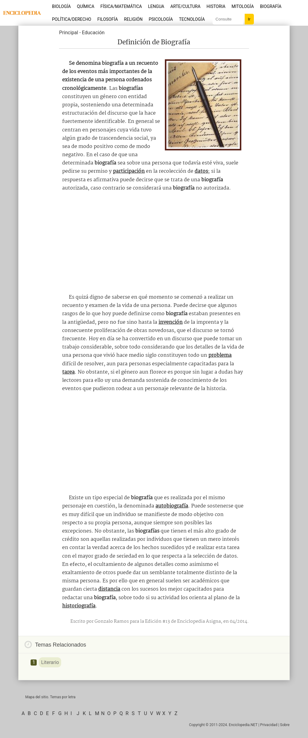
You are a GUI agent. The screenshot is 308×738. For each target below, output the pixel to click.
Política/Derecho (71, 19)
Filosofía (107, 19)
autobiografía (171, 506)
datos (201, 171)
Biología (61, 6)
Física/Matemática (121, 6)
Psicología (161, 19)
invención (170, 322)
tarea (68, 372)
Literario (50, 662)
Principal (68, 32)
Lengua (156, 6)
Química (86, 6)
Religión (133, 19)
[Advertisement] (153, 243)
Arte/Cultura (185, 6)
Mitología (243, 6)
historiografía (78, 606)
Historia (215, 6)
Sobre (285, 725)
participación (129, 171)
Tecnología (192, 19)
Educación (93, 32)
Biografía (270, 6)
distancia (109, 589)
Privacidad (268, 725)
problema (220, 355)
